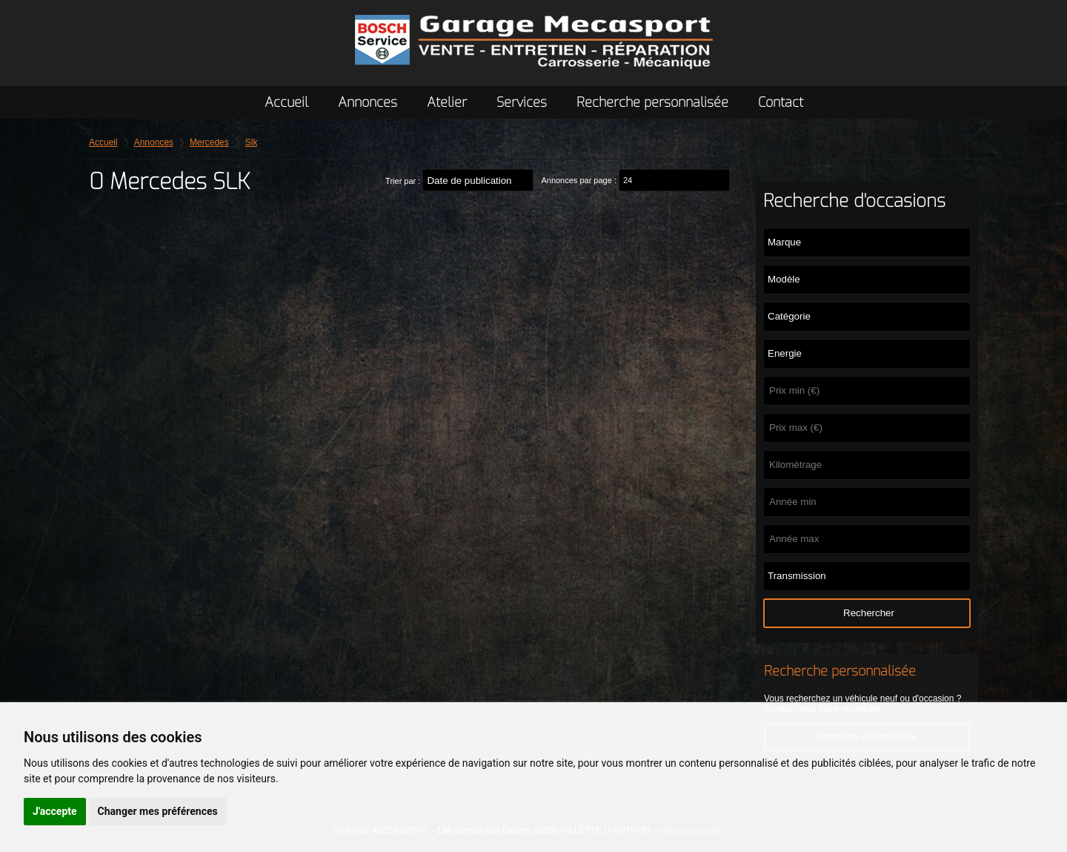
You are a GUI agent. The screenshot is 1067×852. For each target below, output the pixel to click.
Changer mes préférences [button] (158, 811)
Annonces (367, 102)
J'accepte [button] (55, 811)
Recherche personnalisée (652, 102)
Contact (780, 102)
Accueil (286, 102)
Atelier (447, 102)
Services (521, 102)
